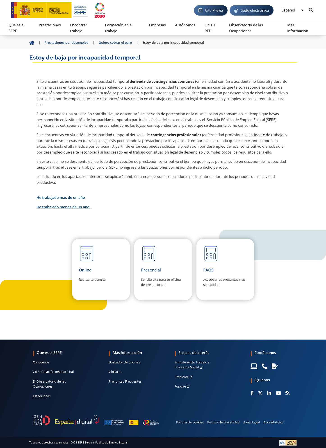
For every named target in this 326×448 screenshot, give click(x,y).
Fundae (180, 386)
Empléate (182, 377)
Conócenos (41, 362)
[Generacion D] (96, 420)
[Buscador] (311, 10)
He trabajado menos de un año (63, 206)
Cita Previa (214, 10)
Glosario (115, 372)
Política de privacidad (223, 422)
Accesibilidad (274, 422)
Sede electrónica (255, 10)
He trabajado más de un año (61, 197)
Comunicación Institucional (53, 372)
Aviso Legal (251, 422)
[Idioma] (292, 10)
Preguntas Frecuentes (125, 381)
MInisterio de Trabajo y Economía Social (192, 364)
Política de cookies (190, 422)
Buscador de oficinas (124, 362)
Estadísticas (42, 396)
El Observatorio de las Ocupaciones (49, 383)
